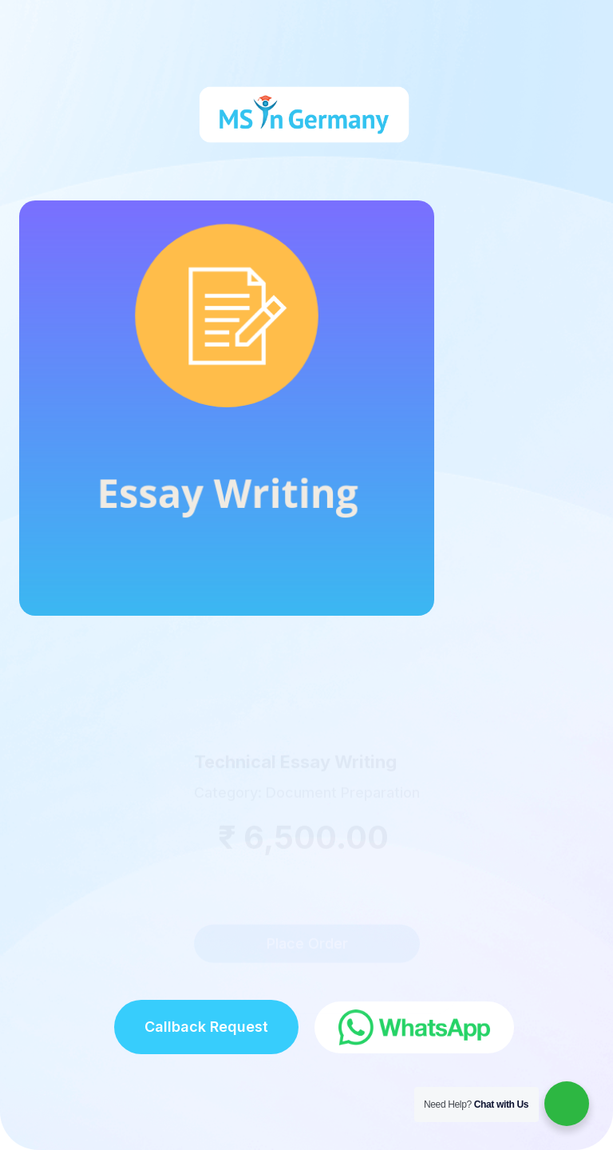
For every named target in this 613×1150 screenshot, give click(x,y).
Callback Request (206, 1026)
